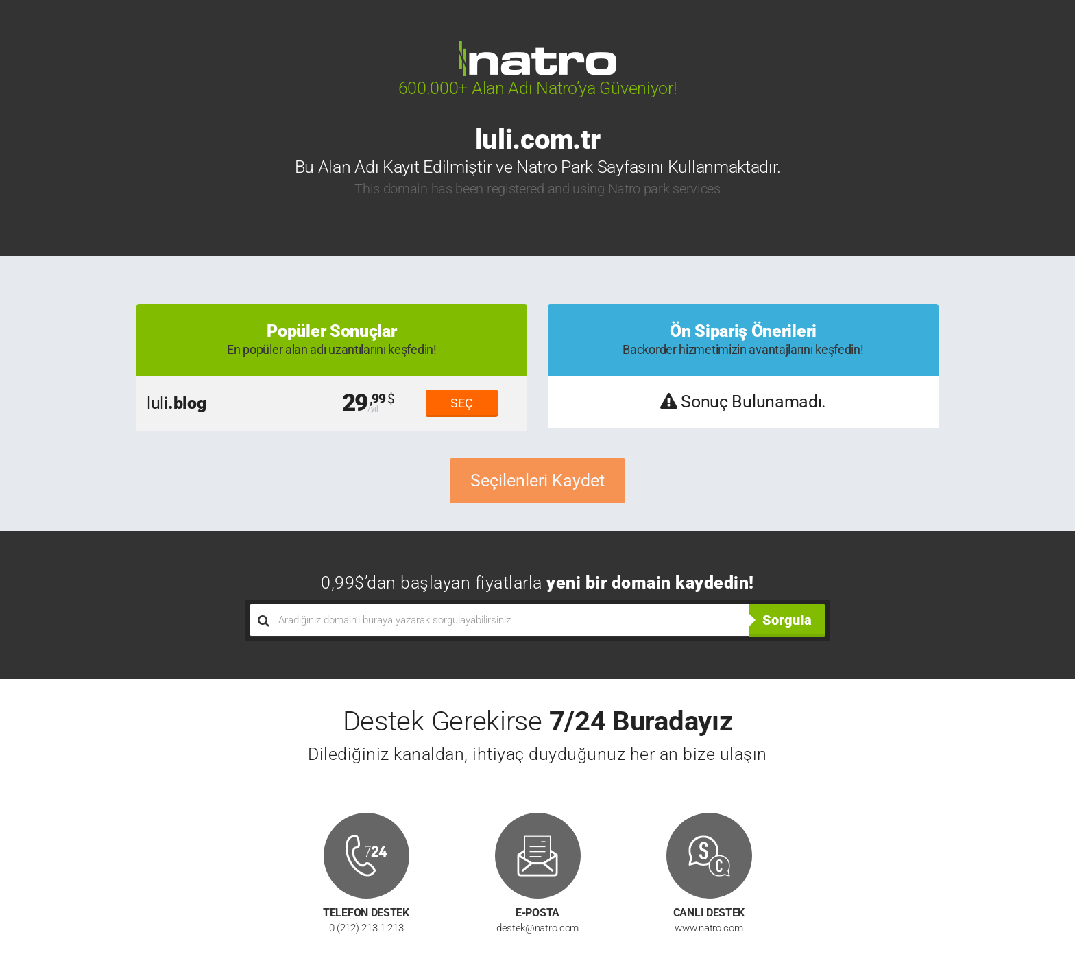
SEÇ (461, 403)
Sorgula (787, 620)
